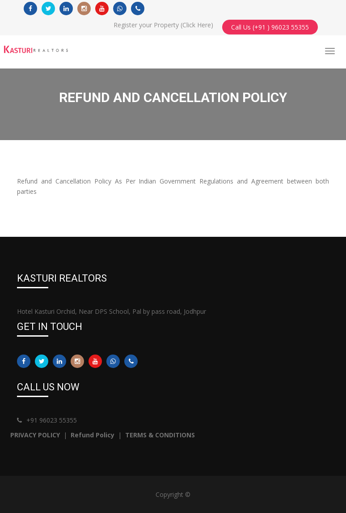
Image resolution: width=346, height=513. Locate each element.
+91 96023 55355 (47, 420)
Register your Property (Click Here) (163, 25)
